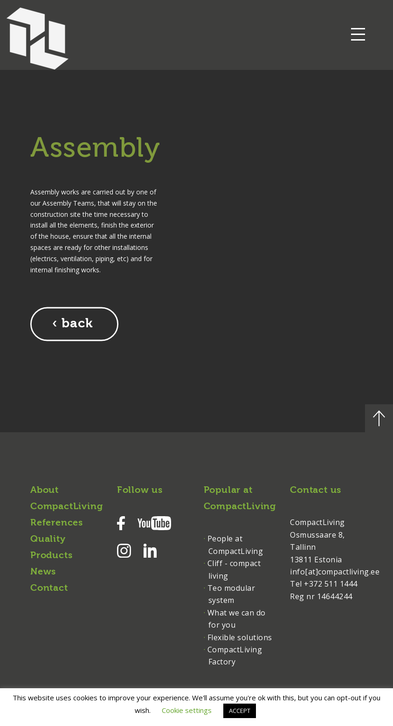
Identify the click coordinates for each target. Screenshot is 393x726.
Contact (49, 588)
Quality (48, 539)
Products (51, 555)
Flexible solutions (239, 637)
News (43, 572)
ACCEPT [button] (239, 710)
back (77, 324)
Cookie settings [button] (187, 710)
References (56, 523)
